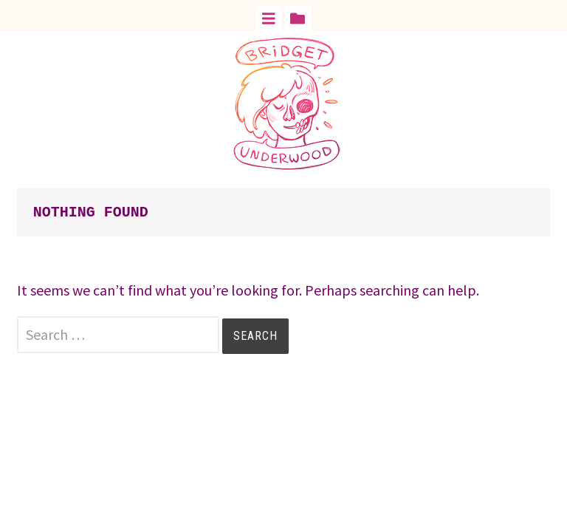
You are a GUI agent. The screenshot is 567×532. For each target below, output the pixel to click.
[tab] (268, 18)
